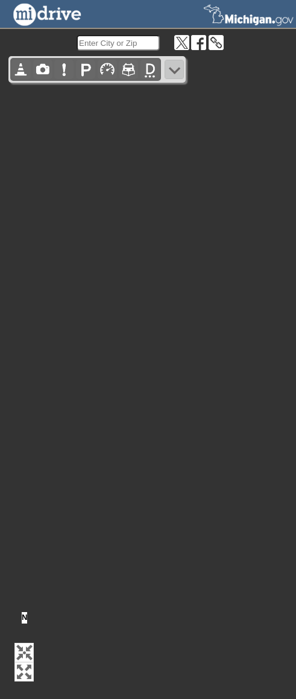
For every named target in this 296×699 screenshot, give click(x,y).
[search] (118, 43)
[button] (24, 652)
